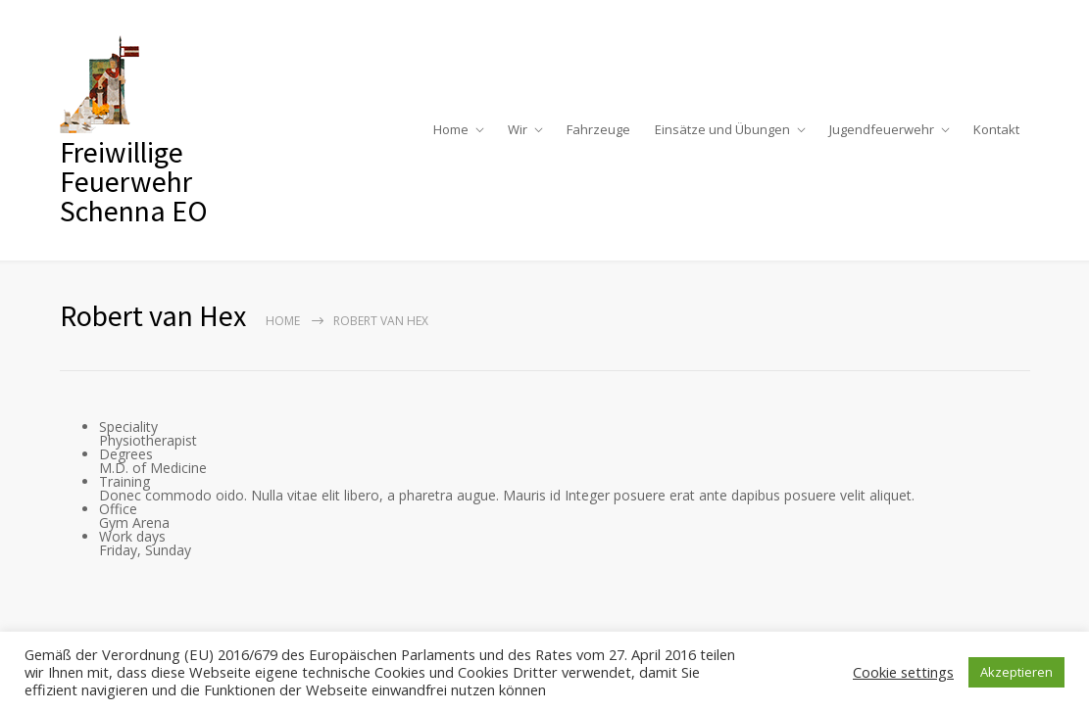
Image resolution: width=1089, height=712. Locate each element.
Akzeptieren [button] (1016, 672)
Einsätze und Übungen (722, 129)
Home (451, 129)
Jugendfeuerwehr (881, 129)
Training (124, 481)
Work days (132, 536)
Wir (517, 129)
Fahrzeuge (598, 129)
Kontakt (996, 129)
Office (118, 508)
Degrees (126, 454)
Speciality (128, 426)
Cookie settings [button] (903, 672)
